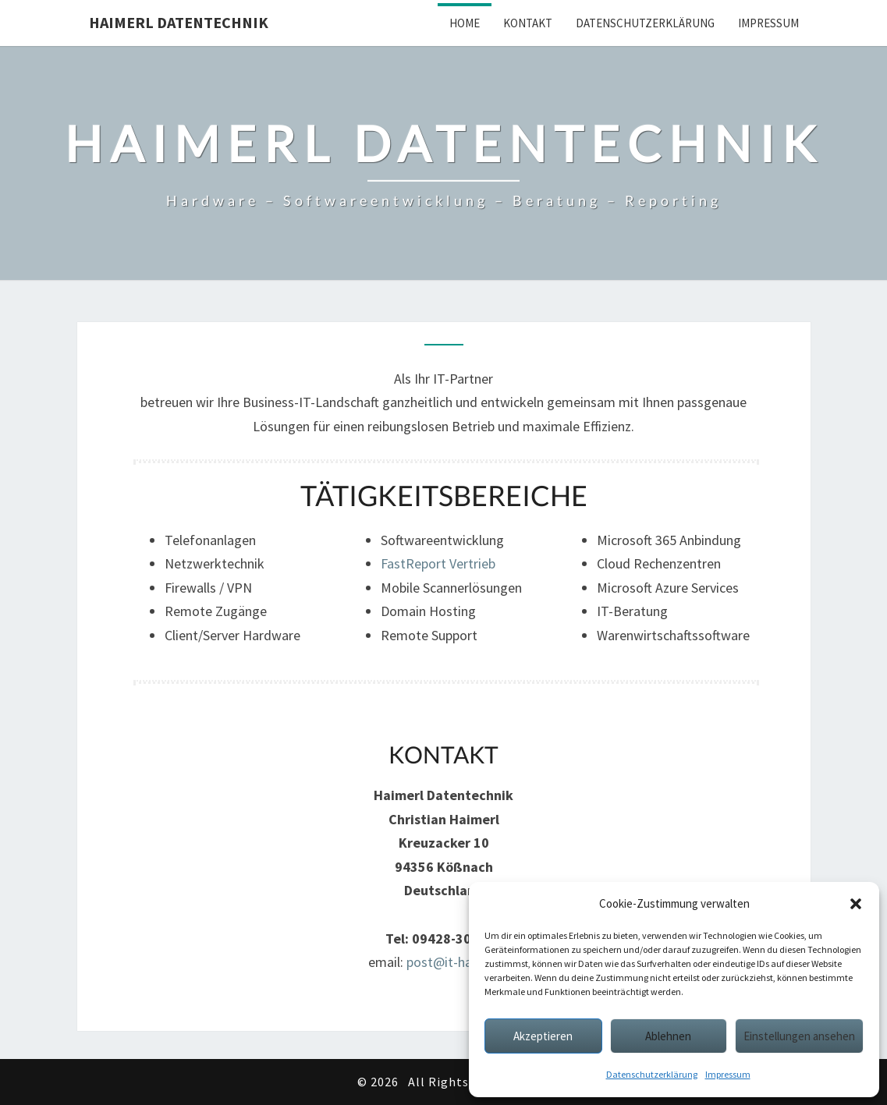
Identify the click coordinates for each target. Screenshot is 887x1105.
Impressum (727, 1074)
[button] (856, 904)
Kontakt (527, 23)
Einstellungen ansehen (799, 1036)
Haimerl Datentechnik (178, 22)
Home (464, 23)
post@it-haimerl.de (463, 962)
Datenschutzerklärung (651, 1074)
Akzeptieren (543, 1036)
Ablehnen (668, 1036)
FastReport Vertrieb (438, 563)
